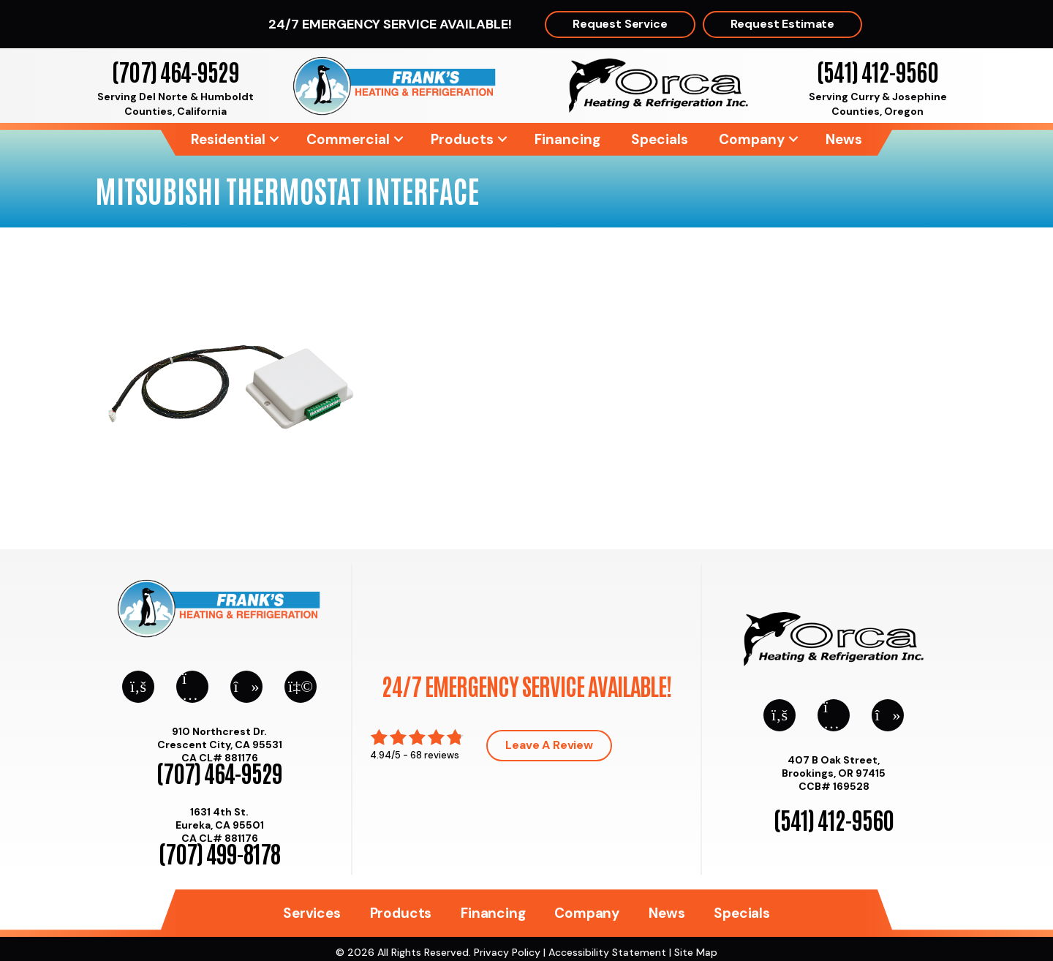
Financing (567, 139)
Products (462, 139)
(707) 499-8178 (219, 852)
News (844, 139)
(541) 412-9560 (877, 71)
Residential (228, 139)
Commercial (348, 139)
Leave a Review (549, 745)
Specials (659, 139)
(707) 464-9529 (175, 71)
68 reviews (434, 755)
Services (311, 913)
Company (752, 139)
